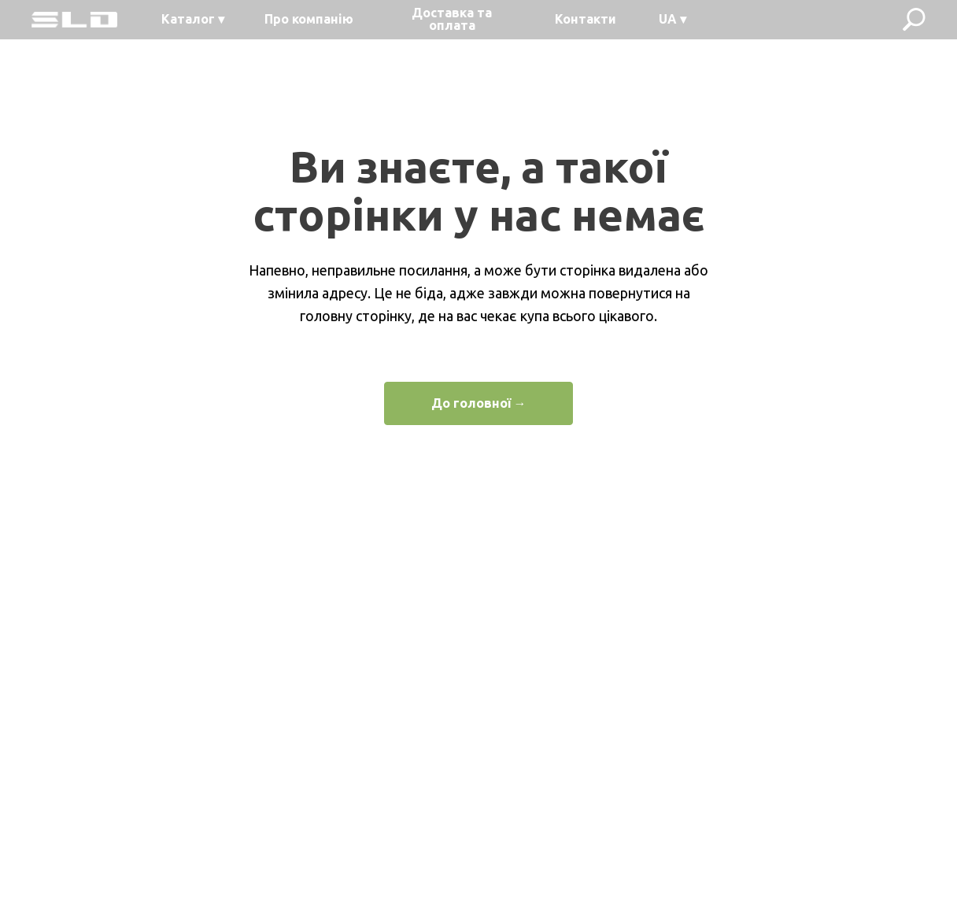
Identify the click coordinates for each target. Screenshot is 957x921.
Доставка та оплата (452, 19)
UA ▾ (672, 19)
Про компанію (308, 19)
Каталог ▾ (192, 19)
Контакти (585, 19)
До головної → (479, 403)
